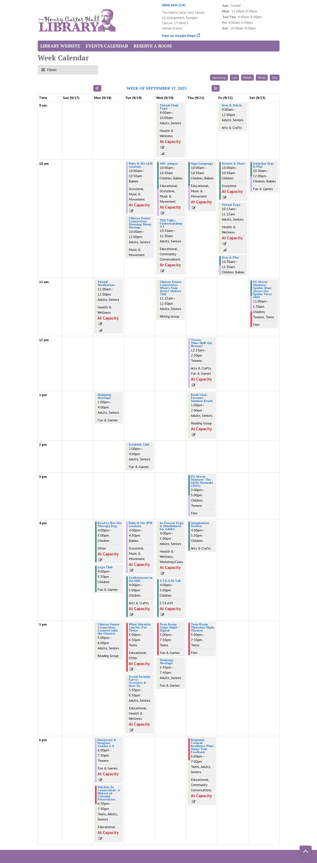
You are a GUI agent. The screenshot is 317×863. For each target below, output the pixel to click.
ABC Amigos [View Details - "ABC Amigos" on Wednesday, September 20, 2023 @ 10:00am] (169, 163)
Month (247, 78)
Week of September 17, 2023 (156, 88)
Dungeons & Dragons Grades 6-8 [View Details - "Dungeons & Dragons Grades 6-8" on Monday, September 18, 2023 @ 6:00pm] (107, 742)
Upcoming (218, 78)
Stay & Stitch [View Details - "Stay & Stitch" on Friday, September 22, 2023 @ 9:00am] (232, 105)
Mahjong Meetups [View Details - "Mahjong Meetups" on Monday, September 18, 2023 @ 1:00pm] (104, 396)
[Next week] (216, 88)
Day (274, 78)
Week (261, 78)
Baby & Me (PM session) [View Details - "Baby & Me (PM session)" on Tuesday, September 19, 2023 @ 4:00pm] (140, 524)
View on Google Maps (179, 35)
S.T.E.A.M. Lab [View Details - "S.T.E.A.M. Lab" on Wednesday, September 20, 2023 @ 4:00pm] (170, 580)
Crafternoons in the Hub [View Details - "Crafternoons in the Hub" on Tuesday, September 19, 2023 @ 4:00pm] (141, 579)
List (234, 78)
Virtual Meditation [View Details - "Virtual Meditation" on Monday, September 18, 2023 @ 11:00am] (106, 283)
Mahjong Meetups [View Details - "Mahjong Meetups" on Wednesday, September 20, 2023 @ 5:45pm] (166, 662)
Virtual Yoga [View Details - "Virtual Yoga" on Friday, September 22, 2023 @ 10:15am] (231, 204)
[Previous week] (97, 88)
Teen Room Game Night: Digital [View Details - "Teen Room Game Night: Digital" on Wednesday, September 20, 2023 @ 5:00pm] (169, 627)
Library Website (60, 46)
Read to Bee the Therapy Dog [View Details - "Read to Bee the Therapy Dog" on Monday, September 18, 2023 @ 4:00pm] (110, 524)
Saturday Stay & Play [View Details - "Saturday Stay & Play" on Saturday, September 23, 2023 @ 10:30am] (263, 165)
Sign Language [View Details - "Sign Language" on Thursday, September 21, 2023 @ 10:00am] (202, 163)
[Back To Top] (306, 852)
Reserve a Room (153, 46)
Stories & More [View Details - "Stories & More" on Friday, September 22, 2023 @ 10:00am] (233, 163)
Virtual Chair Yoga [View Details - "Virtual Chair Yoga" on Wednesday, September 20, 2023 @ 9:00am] (169, 107)
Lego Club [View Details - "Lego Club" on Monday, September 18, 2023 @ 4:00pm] (105, 567)
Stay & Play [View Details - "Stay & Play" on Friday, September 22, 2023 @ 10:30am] (230, 257)
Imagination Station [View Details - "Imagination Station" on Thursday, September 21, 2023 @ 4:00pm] (200, 524)
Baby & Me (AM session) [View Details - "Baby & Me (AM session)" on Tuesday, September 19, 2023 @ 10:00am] (141, 165)
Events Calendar (107, 46)
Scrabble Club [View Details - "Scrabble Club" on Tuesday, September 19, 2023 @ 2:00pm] (139, 444)
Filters (51, 69)
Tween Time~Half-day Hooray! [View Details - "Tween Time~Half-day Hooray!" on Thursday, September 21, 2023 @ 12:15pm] (201, 342)
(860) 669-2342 (174, 5)
